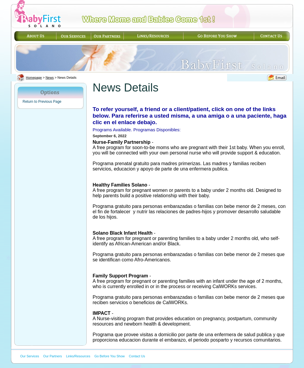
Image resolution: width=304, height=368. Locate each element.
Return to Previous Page (42, 101)
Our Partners (52, 356)
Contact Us (137, 356)
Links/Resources (78, 356)
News (49, 77)
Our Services (29, 356)
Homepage (34, 77)
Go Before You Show (109, 356)
